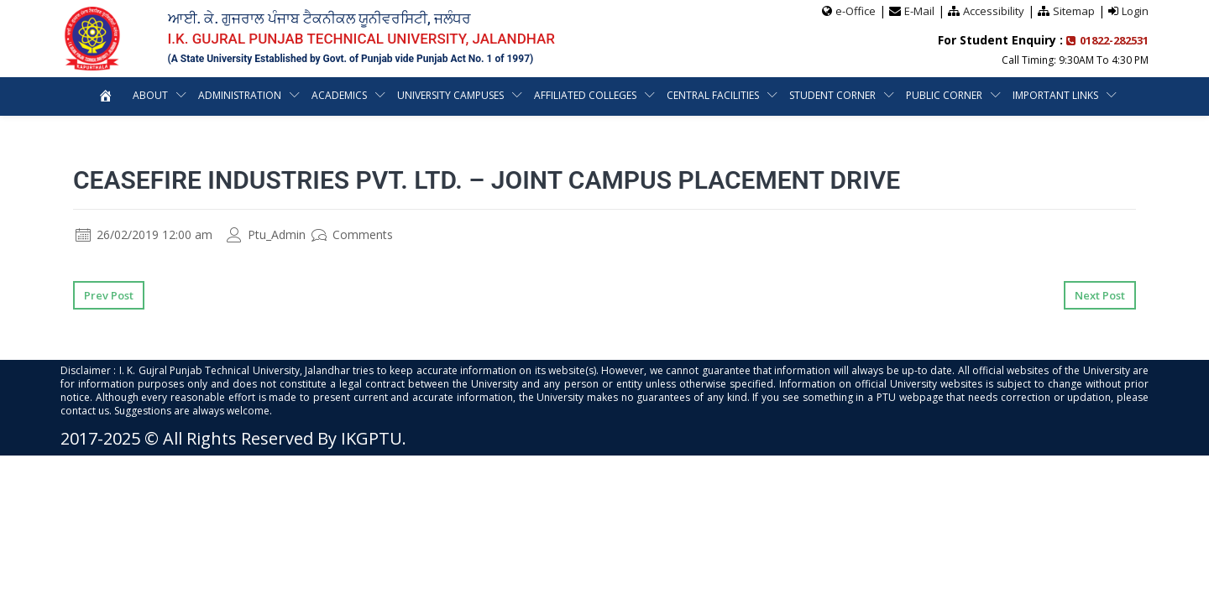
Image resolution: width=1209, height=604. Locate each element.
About (150, 95)
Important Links (1055, 95)
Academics (339, 95)
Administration (239, 95)
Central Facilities (713, 95)
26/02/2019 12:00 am (144, 234)
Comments (352, 234)
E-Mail (919, 10)
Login (1135, 10)
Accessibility (993, 10)
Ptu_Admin (266, 234)
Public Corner (944, 95)
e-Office (855, 10)
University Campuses (450, 95)
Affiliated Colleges (585, 95)
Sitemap (1074, 10)
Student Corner (832, 95)
